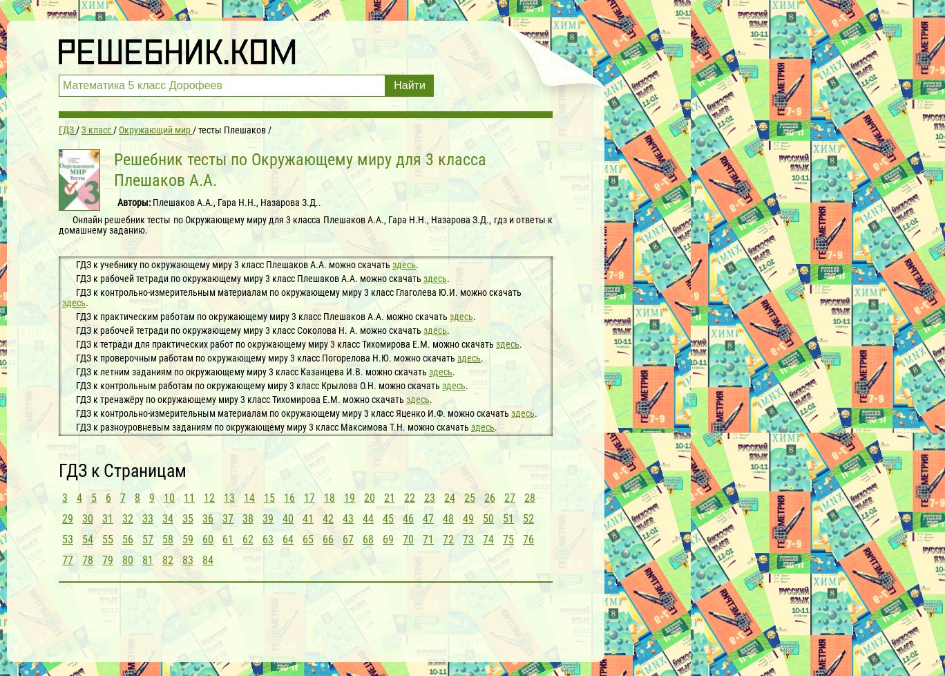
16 (289, 498)
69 (388, 539)
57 (147, 539)
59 (187, 539)
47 (428, 518)
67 (348, 539)
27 (509, 498)
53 (67, 539)
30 (87, 518)
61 (227, 539)
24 (449, 498)
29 (67, 518)
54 (87, 539)
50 (488, 518)
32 (127, 518)
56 (127, 539)
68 (368, 539)
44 (368, 518)
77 (67, 560)
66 (328, 539)
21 (389, 498)
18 (329, 498)
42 (328, 518)
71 (428, 539)
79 (107, 560)
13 (229, 498)
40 (288, 518)
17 (309, 498)
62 (248, 539)
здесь (404, 264)
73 (468, 539)
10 (169, 498)
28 (529, 498)
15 (269, 498)
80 (127, 560)
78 (87, 560)
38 (248, 518)
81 (147, 560)
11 (189, 498)
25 (469, 498)
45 (388, 518)
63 (268, 539)
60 (207, 539)
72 (448, 539)
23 (429, 498)
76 (528, 539)
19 (349, 498)
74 (488, 539)
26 (489, 498)
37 (227, 518)
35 (187, 518)
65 (308, 539)
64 (288, 539)
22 (409, 498)
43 (348, 518)
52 (528, 518)
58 (167, 539)
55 (107, 539)
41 (308, 518)
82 (167, 560)
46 (408, 518)
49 (468, 518)
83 (187, 560)
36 (207, 518)
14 (249, 498)
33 (147, 518)
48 (448, 518)
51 (508, 518)
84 (207, 560)
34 (167, 518)
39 (268, 518)
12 (209, 498)
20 (369, 498)
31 (107, 518)
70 (408, 539)
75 (508, 539)
